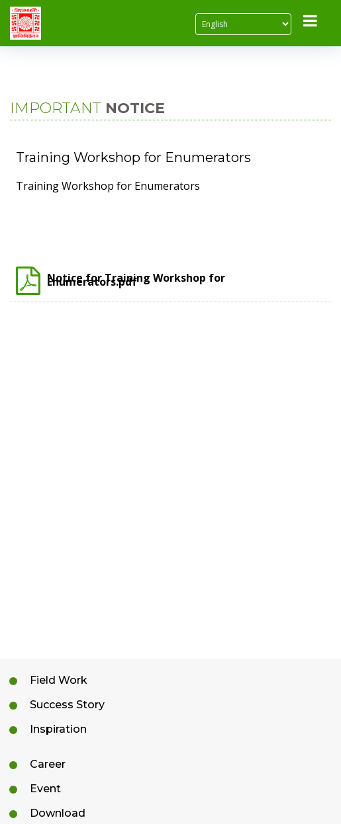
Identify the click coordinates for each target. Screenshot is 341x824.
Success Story (67, 704)
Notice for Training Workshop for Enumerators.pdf (120, 282)
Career (48, 764)
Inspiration (58, 729)
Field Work (58, 680)
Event (45, 788)
